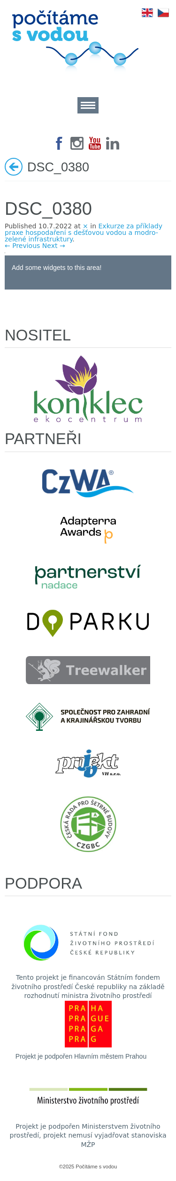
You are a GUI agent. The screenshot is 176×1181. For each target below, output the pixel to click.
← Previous (22, 245)
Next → (53, 245)
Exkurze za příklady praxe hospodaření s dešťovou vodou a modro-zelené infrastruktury (83, 232)
